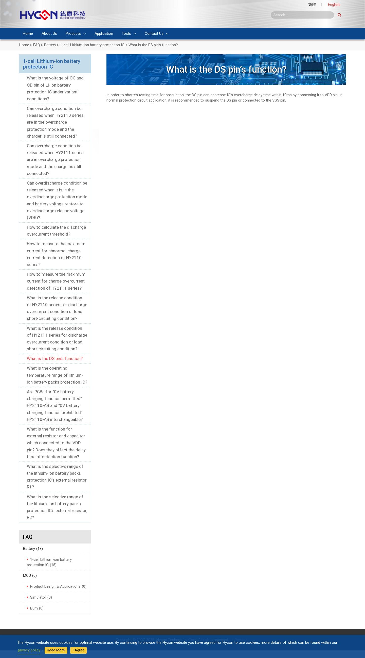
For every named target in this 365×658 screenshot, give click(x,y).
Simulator (41, 597)
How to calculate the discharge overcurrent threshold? (56, 231)
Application (104, 33)
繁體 (312, 4)
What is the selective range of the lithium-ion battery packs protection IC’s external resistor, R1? (57, 477)
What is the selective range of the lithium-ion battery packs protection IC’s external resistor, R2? (57, 507)
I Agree (78, 650)
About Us (49, 33)
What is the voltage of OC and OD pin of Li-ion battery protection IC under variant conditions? (55, 88)
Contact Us (154, 33)
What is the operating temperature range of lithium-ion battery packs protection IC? (57, 375)
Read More (56, 650)
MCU (30, 575)
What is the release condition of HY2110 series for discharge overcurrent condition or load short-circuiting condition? (57, 308)
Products (73, 33)
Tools (126, 33)
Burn (37, 608)
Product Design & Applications (58, 586)
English (334, 4)
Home (28, 33)
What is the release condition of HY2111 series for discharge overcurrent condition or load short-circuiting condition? (57, 339)
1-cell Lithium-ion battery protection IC (51, 64)
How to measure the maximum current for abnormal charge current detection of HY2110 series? (56, 254)
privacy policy (29, 650)
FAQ (27, 537)
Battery (33, 548)
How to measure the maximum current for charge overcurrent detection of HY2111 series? (56, 281)
